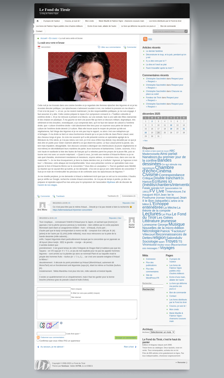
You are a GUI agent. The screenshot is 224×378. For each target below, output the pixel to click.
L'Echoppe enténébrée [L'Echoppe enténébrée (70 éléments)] (155, 205)
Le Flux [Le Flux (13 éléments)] (167, 214)
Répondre (126, 203)
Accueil (38, 21)
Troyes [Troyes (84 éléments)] (171, 241)
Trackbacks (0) (113, 196)
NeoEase (65, 366)
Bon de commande (168, 26)
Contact (39, 31)
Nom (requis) (76, 289)
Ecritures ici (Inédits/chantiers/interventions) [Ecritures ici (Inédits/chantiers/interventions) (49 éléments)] (169, 183)
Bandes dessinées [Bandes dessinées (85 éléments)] (157, 162)
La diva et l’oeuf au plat (156, 64)
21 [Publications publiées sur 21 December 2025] (184, 129)
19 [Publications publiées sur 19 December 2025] (171, 129)
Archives (145, 332)
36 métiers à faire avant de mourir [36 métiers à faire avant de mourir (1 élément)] (155, 151)
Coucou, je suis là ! (72, 21)
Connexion (150, 259)
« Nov (145, 141)
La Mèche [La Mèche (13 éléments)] (170, 207)
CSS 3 (89, 366)
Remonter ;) (182, 362)
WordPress (42, 365)
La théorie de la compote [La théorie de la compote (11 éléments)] (161, 209)
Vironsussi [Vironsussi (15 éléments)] (149, 244)
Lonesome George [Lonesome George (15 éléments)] (155, 224)
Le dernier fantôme (154, 51)
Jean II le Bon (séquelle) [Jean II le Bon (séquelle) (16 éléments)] (164, 199)
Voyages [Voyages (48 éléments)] (167, 248)
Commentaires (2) (128, 196)
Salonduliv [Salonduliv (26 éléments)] (174, 238)
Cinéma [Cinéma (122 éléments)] (163, 170)
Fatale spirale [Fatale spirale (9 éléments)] (150, 188)
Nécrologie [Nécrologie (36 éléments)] (151, 231)
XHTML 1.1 (79, 366)
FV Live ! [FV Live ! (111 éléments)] (158, 191)
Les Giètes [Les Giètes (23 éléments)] (165, 217)
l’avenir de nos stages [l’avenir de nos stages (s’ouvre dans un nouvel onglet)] (47, 185)
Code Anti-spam (72, 334)
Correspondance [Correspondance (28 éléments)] (172, 175)
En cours (53, 38)
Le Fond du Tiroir (54, 9)
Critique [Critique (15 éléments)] (147, 178)
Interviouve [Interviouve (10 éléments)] (174, 191)
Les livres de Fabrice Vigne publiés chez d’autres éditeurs (59, 26)
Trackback (60, 196)
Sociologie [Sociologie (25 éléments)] (150, 241)
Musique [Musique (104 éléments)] (177, 224)
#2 (56, 218)
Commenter (131, 47)
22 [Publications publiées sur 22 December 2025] (146, 133)
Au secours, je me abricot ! (52, 347)
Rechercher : (147, 283)
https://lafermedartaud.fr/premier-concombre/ (72, 210)
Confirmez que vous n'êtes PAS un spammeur (58, 341)
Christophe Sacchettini (156, 78)
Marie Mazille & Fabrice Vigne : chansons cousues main (121, 21)
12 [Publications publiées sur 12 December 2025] (171, 125)
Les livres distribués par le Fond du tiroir (165, 21)
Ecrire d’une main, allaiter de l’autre (102, 26)
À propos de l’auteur (51, 21)
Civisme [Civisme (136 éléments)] (150, 174)
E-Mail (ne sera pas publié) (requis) (85, 293)
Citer (133, 203)
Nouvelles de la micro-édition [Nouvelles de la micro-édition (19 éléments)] (163, 228)
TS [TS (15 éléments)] (180, 241)
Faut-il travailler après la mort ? (159, 68)
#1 (69, 203)
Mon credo (89, 21)
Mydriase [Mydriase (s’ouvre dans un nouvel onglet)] (111, 182)
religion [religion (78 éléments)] (159, 237)
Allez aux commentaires (111, 47)
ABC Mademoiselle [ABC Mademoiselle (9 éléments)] (158, 152)
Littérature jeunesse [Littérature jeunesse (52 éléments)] (159, 221)
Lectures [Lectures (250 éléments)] (151, 213)
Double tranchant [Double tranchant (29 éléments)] (166, 178)
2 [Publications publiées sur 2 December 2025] (151, 121)
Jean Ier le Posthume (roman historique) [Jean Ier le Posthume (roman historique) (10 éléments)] (160, 196)
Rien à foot (129, 347)
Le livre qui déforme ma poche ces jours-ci (138, 26)
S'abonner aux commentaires (52, 337)
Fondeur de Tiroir (153, 97)
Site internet (76, 297)
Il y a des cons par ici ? (156, 61)
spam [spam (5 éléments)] (162, 241)
